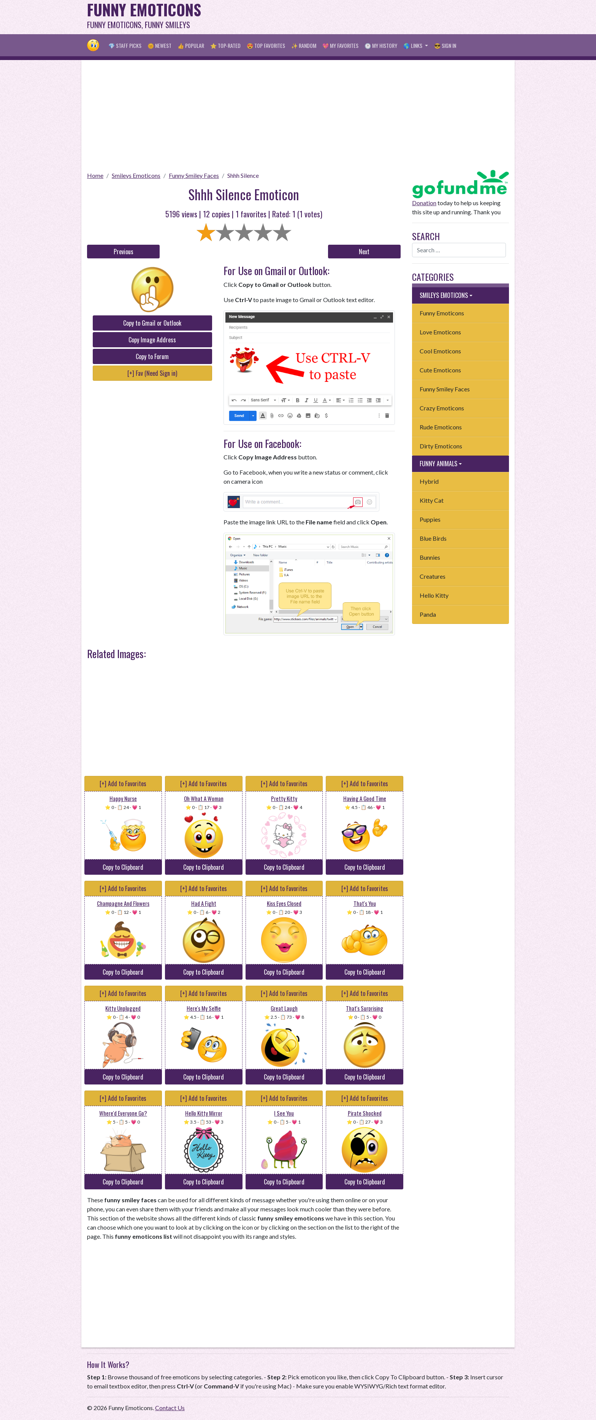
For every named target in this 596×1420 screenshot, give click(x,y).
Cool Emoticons (440, 351)
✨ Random (303, 45)
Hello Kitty (434, 595)
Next (364, 251)
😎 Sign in (445, 45)
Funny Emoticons (442, 313)
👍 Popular (191, 45)
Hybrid (429, 481)
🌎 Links (413, 45)
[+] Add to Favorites (123, 783)
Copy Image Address (152, 339)
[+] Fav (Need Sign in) (152, 373)
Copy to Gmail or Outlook (152, 323)
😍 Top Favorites (266, 45)
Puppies (430, 519)
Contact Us (170, 1407)
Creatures (432, 576)
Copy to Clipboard (123, 867)
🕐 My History (381, 45)
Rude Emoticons (441, 427)
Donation (424, 202)
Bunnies (430, 557)
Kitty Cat (432, 500)
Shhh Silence (243, 175)
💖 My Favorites (340, 45)
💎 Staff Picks (124, 45)
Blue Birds (433, 538)
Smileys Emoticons (136, 175)
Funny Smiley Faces (194, 175)
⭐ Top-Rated (225, 45)
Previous (123, 251)
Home (95, 175)
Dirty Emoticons (441, 446)
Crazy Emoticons (442, 408)
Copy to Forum (152, 356)
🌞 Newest (159, 45)
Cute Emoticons (440, 370)
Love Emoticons (440, 332)
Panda (428, 614)
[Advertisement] (370, 17)
